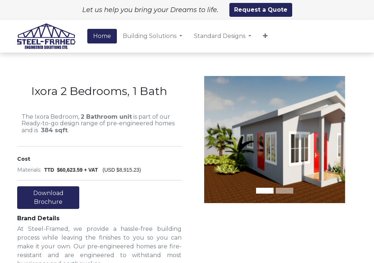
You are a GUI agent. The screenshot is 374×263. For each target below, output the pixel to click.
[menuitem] (102, 36)
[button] (265, 36)
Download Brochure (48, 197)
